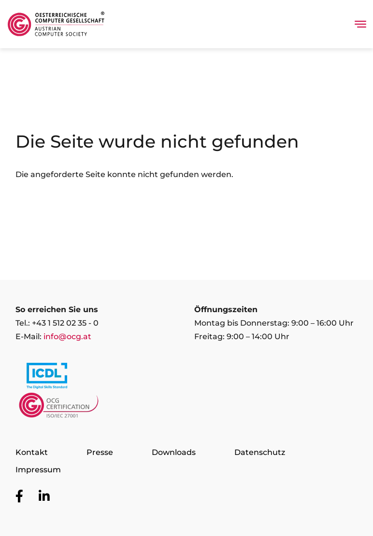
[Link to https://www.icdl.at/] (47, 378)
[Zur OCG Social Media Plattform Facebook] (19, 496)
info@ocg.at (67, 336)
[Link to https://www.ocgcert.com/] (59, 408)
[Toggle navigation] (360, 24)
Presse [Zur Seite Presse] (99, 452)
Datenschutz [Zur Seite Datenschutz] (259, 452)
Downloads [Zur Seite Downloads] (174, 452)
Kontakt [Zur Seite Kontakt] (31, 452)
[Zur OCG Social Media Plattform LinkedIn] (44, 496)
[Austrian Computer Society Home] (56, 24)
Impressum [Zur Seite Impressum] (38, 469)
